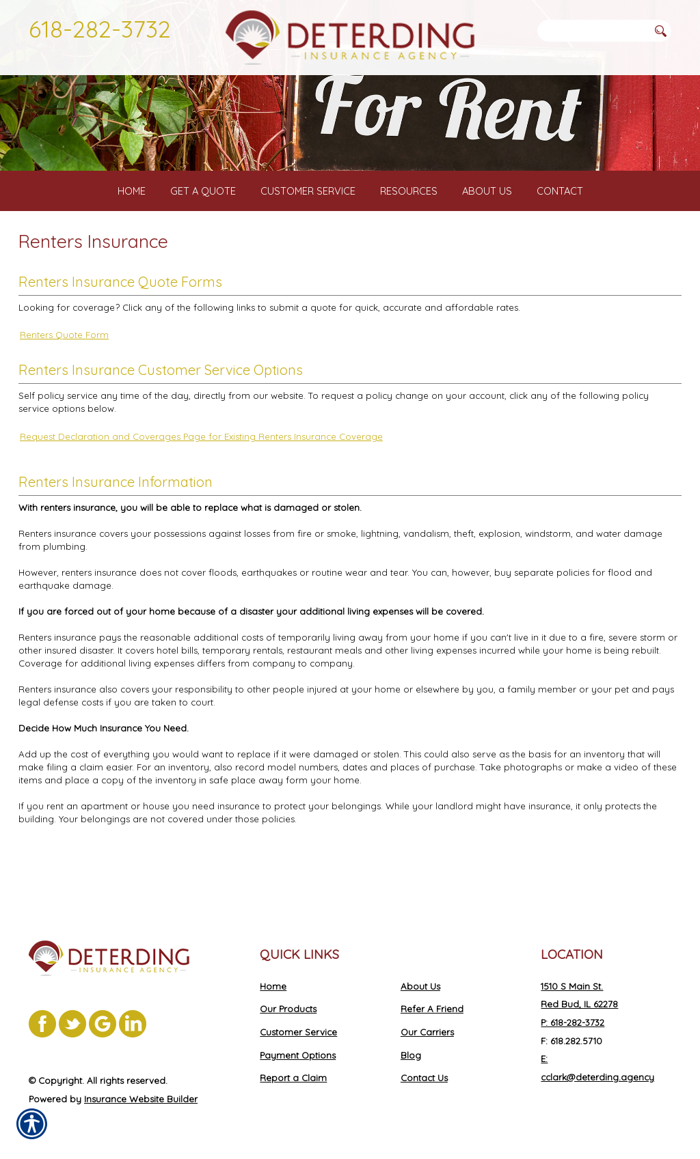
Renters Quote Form (64, 387)
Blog (411, 1055)
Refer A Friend (432, 1008)
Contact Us (424, 1077)
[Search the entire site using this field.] (592, 30)
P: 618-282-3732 (572, 1022)
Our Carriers (427, 1032)
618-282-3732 (100, 29)
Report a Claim (293, 1077)
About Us (420, 986)
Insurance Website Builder (141, 1098)
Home (273, 986)
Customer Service (298, 1032)
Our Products (288, 1008)
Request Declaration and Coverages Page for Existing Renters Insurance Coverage (201, 489)
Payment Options (298, 1055)
